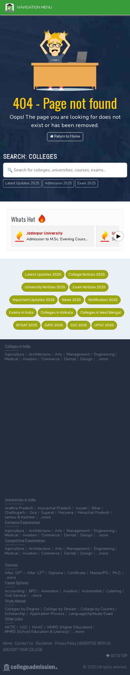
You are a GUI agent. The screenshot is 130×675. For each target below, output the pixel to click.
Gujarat (47, 512)
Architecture (39, 354)
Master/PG (99, 573)
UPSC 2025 (104, 325)
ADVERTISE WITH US (95, 643)
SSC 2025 (79, 325)
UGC (24, 627)
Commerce (50, 359)
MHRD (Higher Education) (69, 627)
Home (7, 643)
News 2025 (71, 300)
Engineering (104, 354)
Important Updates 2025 (34, 300)
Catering (113, 591)
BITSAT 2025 (26, 325)
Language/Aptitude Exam (91, 613)
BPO (33, 591)
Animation (50, 591)
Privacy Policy (66, 643)
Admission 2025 (58, 183)
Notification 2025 (103, 300)
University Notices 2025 (45, 287)
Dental (70, 359)
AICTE (10, 627)
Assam (81, 508)
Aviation (30, 359)
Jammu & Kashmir (20, 517)
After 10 (13, 573)
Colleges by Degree (22, 609)
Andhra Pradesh (19, 508)
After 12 (35, 573)
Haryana (65, 512)
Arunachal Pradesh (54, 508)
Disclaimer (44, 643)
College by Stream (60, 609)
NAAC (37, 627)
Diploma (56, 573)
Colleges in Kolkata (57, 312)
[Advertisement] (65, 429)
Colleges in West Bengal (100, 312)
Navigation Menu (29, 7)
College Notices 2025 (87, 274)
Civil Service (15, 595)
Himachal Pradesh (93, 512)
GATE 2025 (54, 325)
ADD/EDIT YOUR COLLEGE (23, 649)
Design (86, 359)
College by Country (97, 609)
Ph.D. (117, 573)
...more (102, 359)
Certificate (76, 573)
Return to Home (65, 136)
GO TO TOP (116, 655)
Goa (33, 512)
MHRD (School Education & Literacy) (37, 631)
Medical (11, 359)
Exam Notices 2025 (89, 287)
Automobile (92, 591)
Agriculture (14, 354)
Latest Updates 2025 (22, 183)
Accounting (15, 591)
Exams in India (21, 312)
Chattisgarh (15, 512)
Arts (58, 354)
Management (78, 354)
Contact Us (24, 643)
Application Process (47, 613)
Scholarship (15, 613)
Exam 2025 (86, 183)
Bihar (96, 508)
